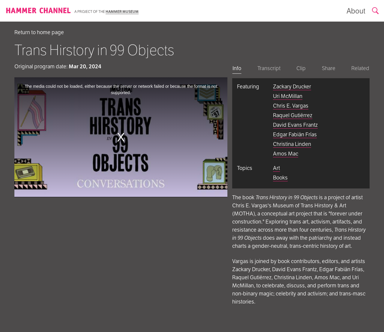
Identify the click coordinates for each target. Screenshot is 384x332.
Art (276, 168)
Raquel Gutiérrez (292, 115)
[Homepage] (38, 11)
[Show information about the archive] (356, 10)
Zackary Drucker (292, 86)
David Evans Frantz (295, 124)
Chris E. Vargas (290, 105)
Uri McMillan (287, 96)
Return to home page (39, 32)
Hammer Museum (122, 11)
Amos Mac (285, 153)
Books (280, 177)
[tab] (237, 69)
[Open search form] (375, 10)
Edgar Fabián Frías (295, 134)
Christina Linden (292, 144)
